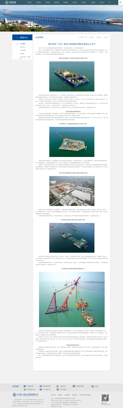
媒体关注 (22, 47)
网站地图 (74, 395)
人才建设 (93, 2)
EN (109, 2)
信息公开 (102, 2)
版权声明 (67, 395)
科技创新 (65, 2)
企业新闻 (22, 43)
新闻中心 (91, 37)
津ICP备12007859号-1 (56, 404)
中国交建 (62, 386)
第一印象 (59, 406)
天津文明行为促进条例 (85, 395)
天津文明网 (63, 389)
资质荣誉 (38, 2)
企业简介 (29, 2)
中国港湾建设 (80, 386)
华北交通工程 (31, 389)
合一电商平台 (47, 389)
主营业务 (53, 395)
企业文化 (74, 2)
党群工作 (84, 2)
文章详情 (105, 37)
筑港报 (22, 53)
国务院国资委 (47, 386)
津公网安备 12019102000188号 (70, 404)
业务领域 (47, 2)
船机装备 (56, 2)
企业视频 (22, 50)
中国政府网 (30, 386)
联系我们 (60, 395)
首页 (86, 37)
